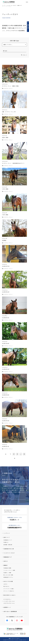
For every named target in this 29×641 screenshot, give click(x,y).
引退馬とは (5, 542)
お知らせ (5, 561)
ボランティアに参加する (8, 591)
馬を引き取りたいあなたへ (9, 595)
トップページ (6, 533)
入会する (5, 584)
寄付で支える (6, 586)
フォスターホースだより (9, 553)
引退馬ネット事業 (7, 572)
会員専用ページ (7, 607)
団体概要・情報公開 (7, 544)
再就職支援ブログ (7, 557)
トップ (3, 5)
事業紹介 (5, 565)
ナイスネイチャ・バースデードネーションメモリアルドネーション (9, 601)
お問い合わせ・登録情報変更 (10, 611)
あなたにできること (6, 498)
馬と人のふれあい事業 (8, 575)
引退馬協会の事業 (7, 568)
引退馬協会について (7, 540)
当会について (6, 537)
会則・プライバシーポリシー (14, 638)
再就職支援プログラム (8, 577)
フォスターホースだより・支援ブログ (14, 5)
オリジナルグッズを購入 (8, 588)
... (20, 454)
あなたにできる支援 (8, 581)
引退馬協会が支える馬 (8, 548)
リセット (25, 55)
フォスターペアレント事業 (9, 570)
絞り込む (5, 50)
